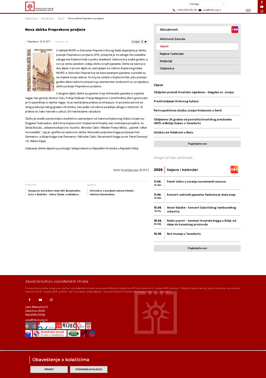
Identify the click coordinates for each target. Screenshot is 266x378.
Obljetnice (167, 68)
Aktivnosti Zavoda (172, 39)
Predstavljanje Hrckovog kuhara (176, 101)
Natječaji (166, 61)
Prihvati (49, 369)
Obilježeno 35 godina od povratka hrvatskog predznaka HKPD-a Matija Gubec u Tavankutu (193, 121)
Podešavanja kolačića (89, 369)
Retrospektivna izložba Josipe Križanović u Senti (188, 110)
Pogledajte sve (197, 144)
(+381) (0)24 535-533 (184, 10)
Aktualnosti (47, 18)
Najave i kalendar (172, 53)
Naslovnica (31, 18)
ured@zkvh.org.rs (36, 308)
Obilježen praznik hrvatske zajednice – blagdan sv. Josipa (194, 92)
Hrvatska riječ (130, 170)
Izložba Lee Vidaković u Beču (173, 132)
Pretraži (223, 4)
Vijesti (61, 18)
